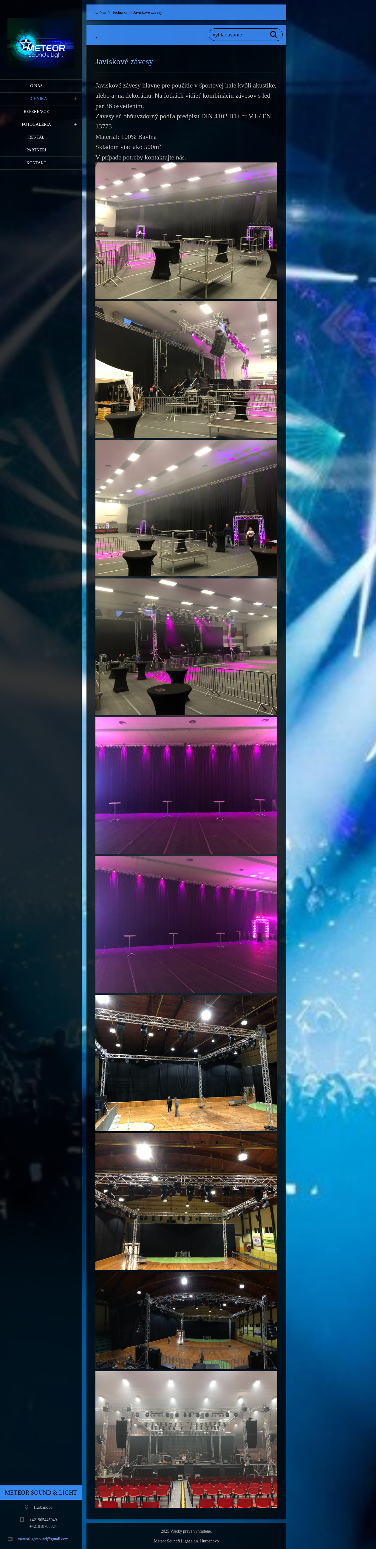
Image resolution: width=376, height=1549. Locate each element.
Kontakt (37, 163)
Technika (36, 98)
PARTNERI (36, 150)
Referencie (36, 111)
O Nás (36, 86)
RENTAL (36, 137)
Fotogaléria (36, 124)
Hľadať (274, 34)
